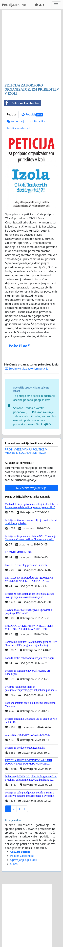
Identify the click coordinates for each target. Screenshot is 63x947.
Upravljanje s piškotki (23, 860)
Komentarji (15, 121)
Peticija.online (14, 4)
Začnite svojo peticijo (31, 488)
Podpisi (32, 114)
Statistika (37, 121)
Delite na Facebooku (21, 103)
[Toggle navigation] (56, 4)
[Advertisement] (31, 47)
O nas (13, 864)
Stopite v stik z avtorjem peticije (26, 368)
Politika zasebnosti (18, 128)
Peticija (11, 114)
